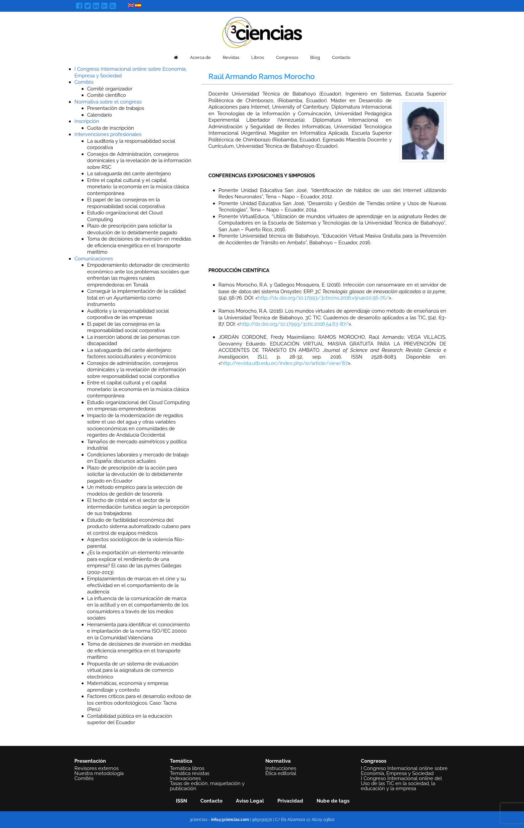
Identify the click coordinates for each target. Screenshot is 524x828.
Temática (181, 761)
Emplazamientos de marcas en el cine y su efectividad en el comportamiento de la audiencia (136, 585)
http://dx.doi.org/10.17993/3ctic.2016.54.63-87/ (294, 324)
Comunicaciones (93, 259)
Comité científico (106, 95)
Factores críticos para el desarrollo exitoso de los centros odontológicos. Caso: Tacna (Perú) (139, 702)
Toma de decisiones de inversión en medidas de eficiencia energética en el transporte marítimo (139, 245)
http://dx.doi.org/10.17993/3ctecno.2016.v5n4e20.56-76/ (323, 298)
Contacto (341, 57)
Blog (315, 57)
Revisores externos (96, 768)
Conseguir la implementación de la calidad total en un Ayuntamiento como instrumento (136, 297)
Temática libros (187, 768)
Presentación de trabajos (115, 108)
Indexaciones (185, 778)
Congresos (287, 57)
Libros (257, 57)
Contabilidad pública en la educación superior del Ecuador (129, 719)
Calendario (99, 115)
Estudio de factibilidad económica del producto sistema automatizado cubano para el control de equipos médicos (138, 526)
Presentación (90, 761)
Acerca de (200, 57)
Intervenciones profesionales (107, 134)
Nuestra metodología (99, 773)
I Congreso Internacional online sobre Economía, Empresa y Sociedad (404, 770)
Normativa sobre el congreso (108, 102)
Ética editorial (280, 773)
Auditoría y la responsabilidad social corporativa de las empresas (128, 314)
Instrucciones (280, 768)
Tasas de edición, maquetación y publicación (207, 785)
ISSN (181, 801)
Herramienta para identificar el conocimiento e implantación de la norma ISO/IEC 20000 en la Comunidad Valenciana (138, 631)
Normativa (278, 761)
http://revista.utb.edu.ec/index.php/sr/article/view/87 (284, 363)
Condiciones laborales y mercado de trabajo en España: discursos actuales (138, 458)
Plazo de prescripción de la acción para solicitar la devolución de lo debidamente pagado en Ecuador (135, 474)
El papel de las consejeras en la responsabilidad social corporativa (126, 327)
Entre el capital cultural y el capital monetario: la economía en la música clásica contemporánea (138, 186)
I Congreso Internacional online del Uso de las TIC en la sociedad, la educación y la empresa (401, 783)
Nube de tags (333, 801)
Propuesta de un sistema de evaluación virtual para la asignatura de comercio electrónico (132, 670)
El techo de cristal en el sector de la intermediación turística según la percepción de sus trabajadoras (138, 506)
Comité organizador (109, 89)
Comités (83, 82)
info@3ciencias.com (230, 819)
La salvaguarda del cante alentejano (129, 174)
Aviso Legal (250, 801)
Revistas (231, 57)
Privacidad (290, 801)
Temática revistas (189, 773)
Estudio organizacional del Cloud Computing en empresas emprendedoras (138, 405)
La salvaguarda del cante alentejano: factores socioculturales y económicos (131, 353)
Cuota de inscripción (110, 128)
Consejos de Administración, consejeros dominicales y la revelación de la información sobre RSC (139, 160)
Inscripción (86, 121)
